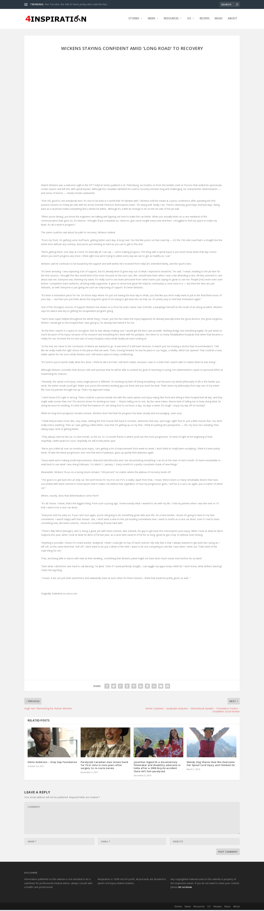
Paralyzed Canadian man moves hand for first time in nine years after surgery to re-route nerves (104, 766)
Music (219, 19)
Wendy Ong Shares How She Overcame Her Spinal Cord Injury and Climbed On (211, 764)
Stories (133, 19)
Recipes (205, 19)
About (232, 19)
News (151, 19)
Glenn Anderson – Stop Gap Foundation (52, 763)
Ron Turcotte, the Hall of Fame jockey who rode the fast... (76, 4)
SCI (189, 19)
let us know (185, 888)
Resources (171, 19)
